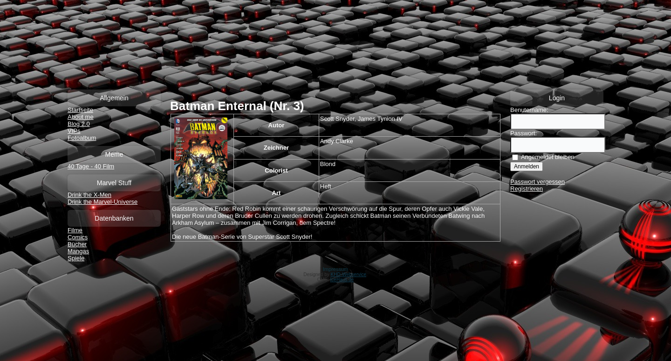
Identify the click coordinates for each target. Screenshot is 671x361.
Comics (78, 237)
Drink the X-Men (89, 194)
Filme (75, 230)
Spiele (76, 258)
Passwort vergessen (537, 181)
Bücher (77, 244)
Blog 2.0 (79, 123)
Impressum (335, 269)
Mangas (78, 251)
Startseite (80, 109)
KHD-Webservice (349, 274)
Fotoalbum (82, 137)
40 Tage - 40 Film (91, 166)
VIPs (74, 130)
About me (81, 116)
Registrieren (526, 188)
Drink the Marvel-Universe (102, 201)
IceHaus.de (342, 279)
